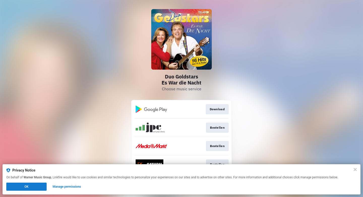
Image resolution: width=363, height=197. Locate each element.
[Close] (355, 169)
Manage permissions (67, 186)
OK (26, 186)
